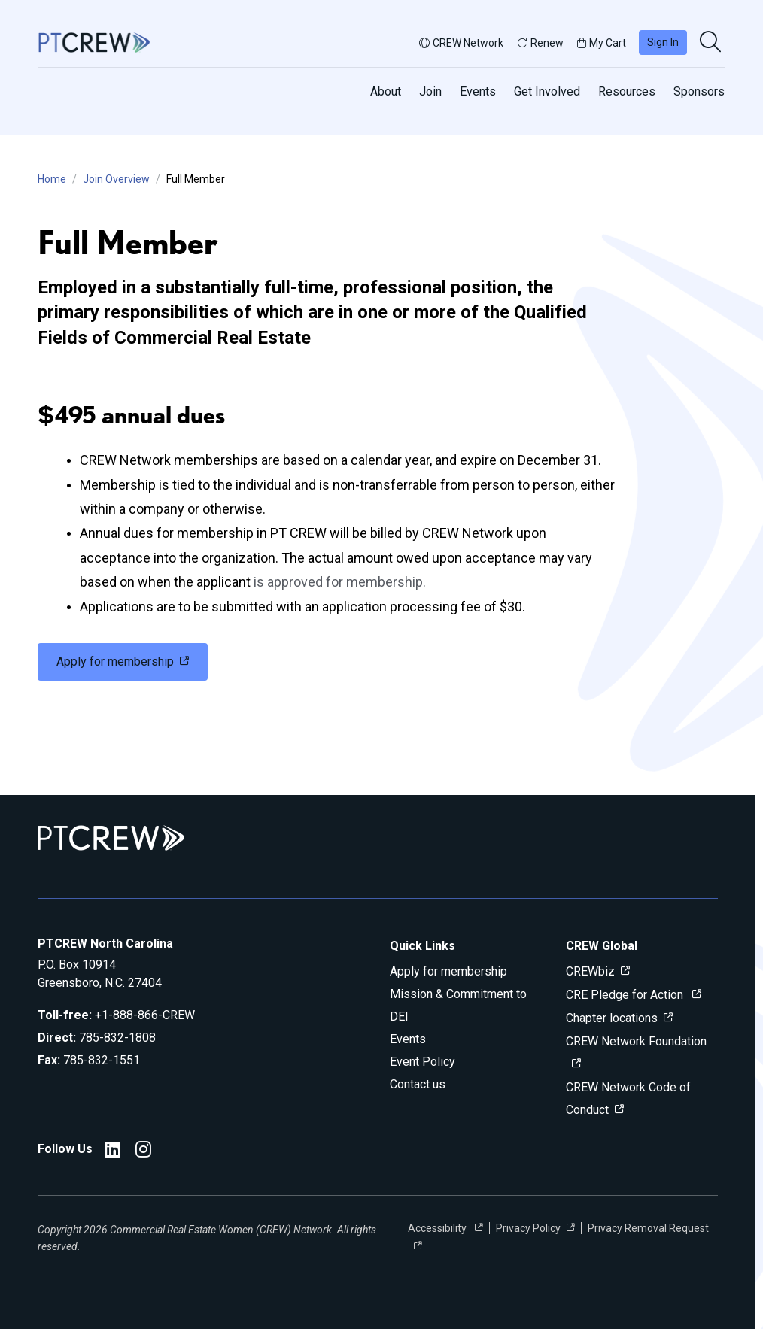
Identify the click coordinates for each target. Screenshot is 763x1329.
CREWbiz (590, 971)
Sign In (663, 42)
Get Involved (547, 91)
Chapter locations (612, 1018)
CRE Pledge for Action (626, 995)
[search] (712, 43)
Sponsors (699, 91)
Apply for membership (448, 971)
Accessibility (438, 1228)
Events (478, 91)
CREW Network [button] (461, 43)
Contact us (417, 1084)
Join (430, 91)
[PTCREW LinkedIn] (112, 1152)
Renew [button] (540, 43)
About (385, 91)
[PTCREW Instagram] (143, 1152)
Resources (626, 91)
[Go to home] (94, 42)
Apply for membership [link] (115, 661)
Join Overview (116, 179)
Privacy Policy (528, 1228)
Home (52, 179)
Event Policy (422, 1061)
